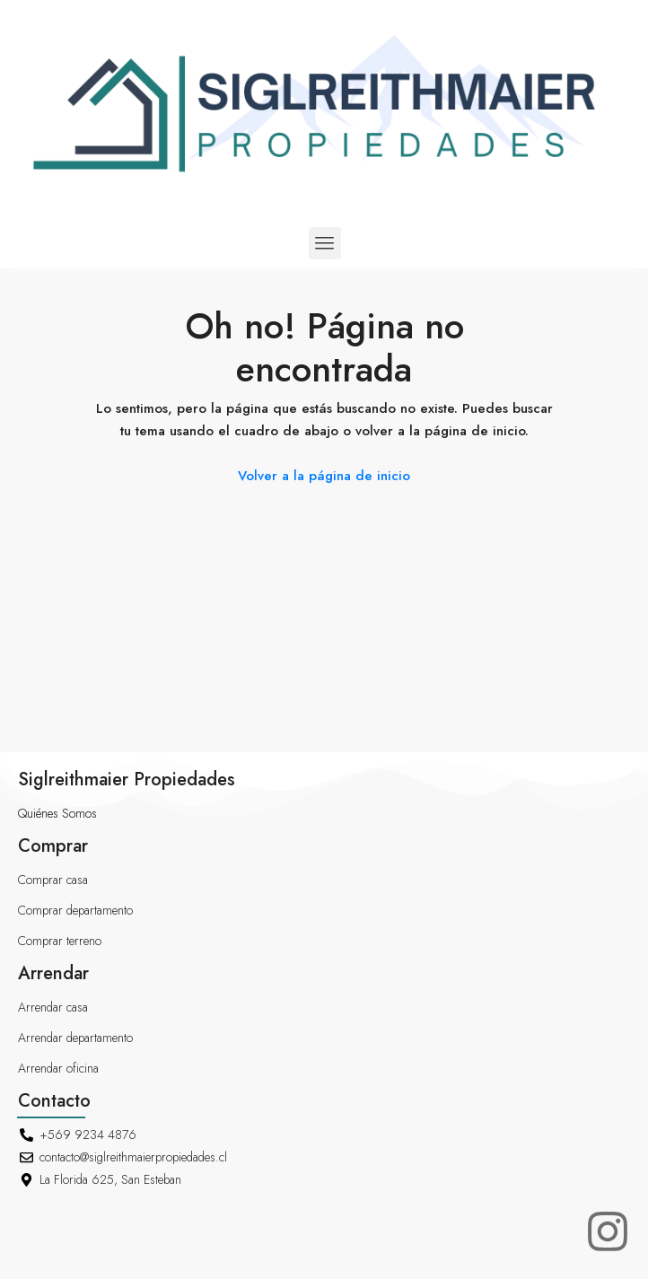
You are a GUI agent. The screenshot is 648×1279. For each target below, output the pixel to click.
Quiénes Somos (57, 813)
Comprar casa (53, 880)
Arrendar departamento (75, 1038)
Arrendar (53, 973)
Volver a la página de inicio (324, 476)
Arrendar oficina (58, 1068)
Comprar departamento (75, 910)
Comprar (53, 846)
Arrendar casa (53, 1007)
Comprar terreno (59, 941)
